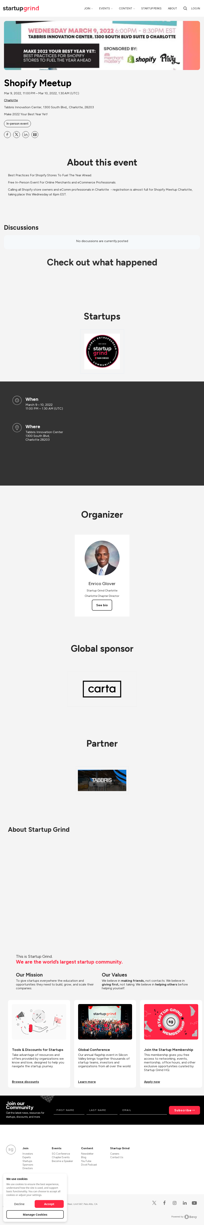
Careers (114, 1153)
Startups (27, 1161)
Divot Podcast (89, 1164)
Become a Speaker (62, 1161)
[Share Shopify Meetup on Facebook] (7, 134)
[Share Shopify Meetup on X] (16, 134)
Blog (83, 1157)
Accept (49, 1204)
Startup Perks (151, 8)
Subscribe (182, 1110)
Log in (195, 8)
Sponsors (28, 1164)
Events (104, 8)
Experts (27, 1157)
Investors (28, 1153)
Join (87, 8)
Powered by (184, 1217)
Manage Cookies (35, 1214)
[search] (185, 8)
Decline (19, 1204)
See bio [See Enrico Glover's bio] (102, 605)
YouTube (86, 1161)
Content (125, 8)
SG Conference (61, 1153)
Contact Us (116, 1157)
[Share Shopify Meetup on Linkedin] (26, 134)
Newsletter (87, 1153)
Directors (28, 1168)
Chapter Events (61, 1157)
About (172, 8)
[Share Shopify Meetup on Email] (35, 134)
